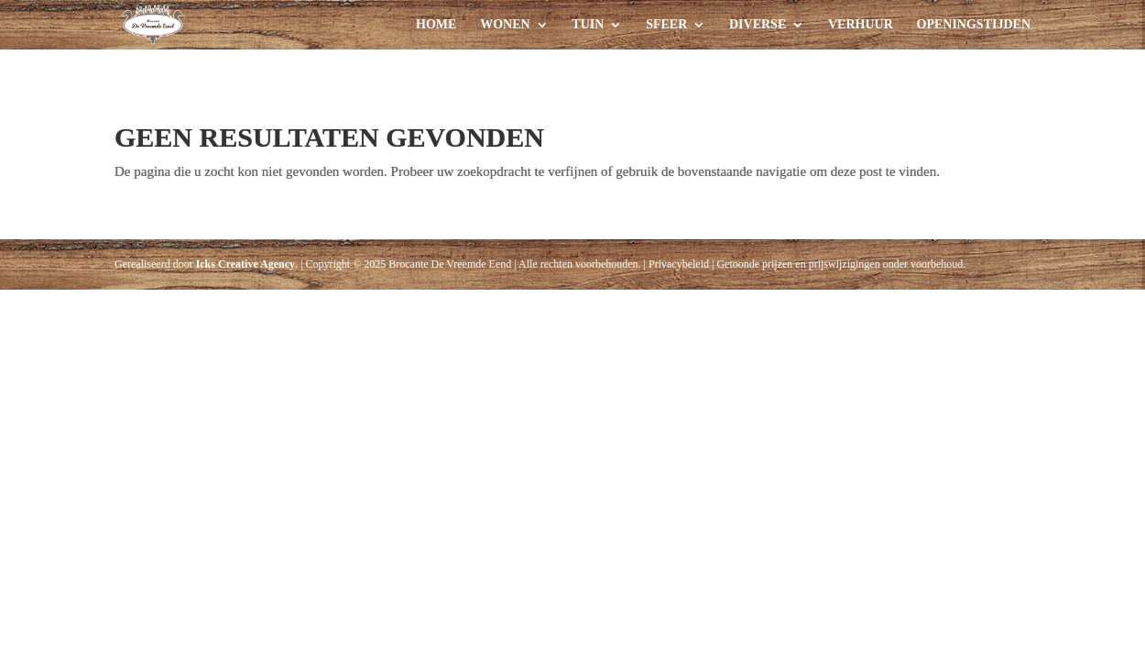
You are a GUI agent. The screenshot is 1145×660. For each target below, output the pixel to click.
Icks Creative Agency (245, 264)
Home (436, 24)
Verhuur (860, 24)
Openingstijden (973, 24)
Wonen (504, 24)
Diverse (757, 24)
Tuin (588, 24)
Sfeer (666, 24)
